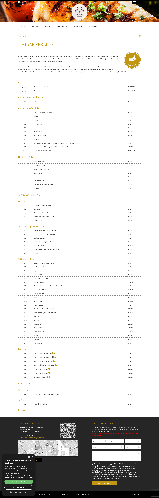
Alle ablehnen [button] (18, 487)
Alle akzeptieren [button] (18, 482)
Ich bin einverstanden (101, 464)
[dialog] (18, 475)
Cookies (87, 494)
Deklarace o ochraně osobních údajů (72, 494)
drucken (140, 36)
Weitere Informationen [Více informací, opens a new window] (25, 477)
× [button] (32, 457)
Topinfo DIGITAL (136, 494)
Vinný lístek (132, 60)
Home (20, 36)
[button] (18, 492)
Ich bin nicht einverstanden (122, 464)
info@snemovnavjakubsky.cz (34, 438)
